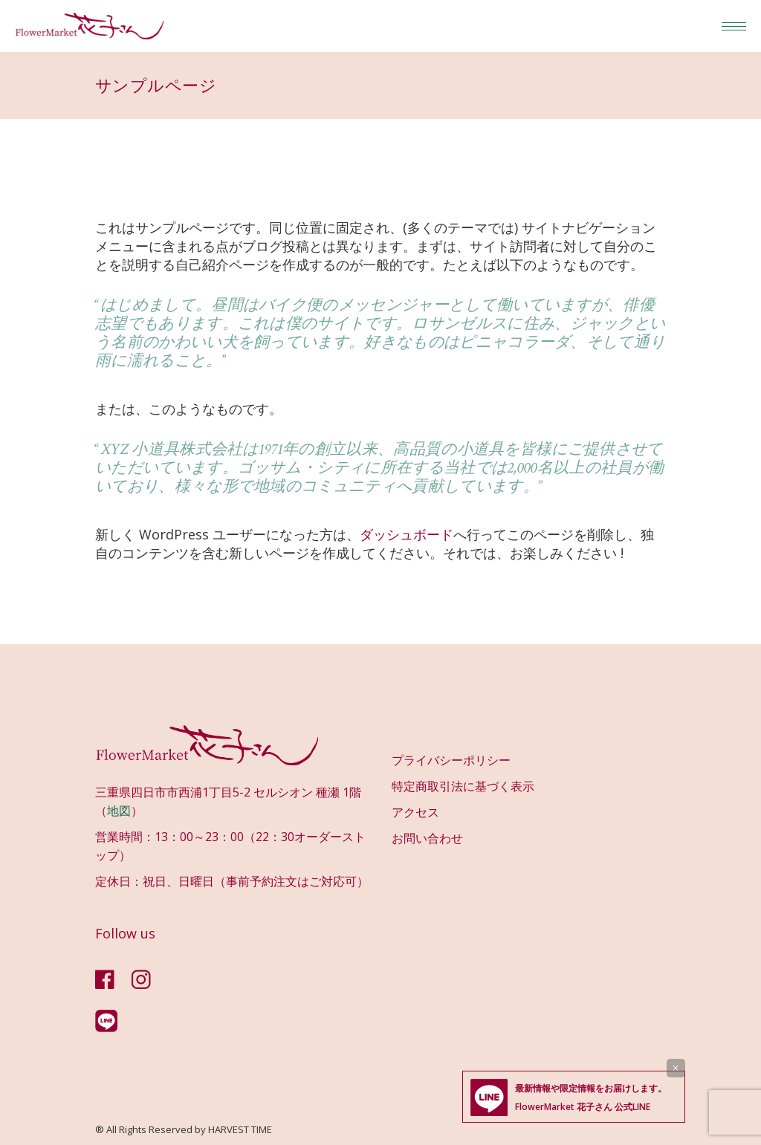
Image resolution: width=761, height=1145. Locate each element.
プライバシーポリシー (451, 760)
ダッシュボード (406, 534)
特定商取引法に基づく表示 (463, 786)
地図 (119, 810)
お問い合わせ (427, 838)
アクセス (415, 812)
